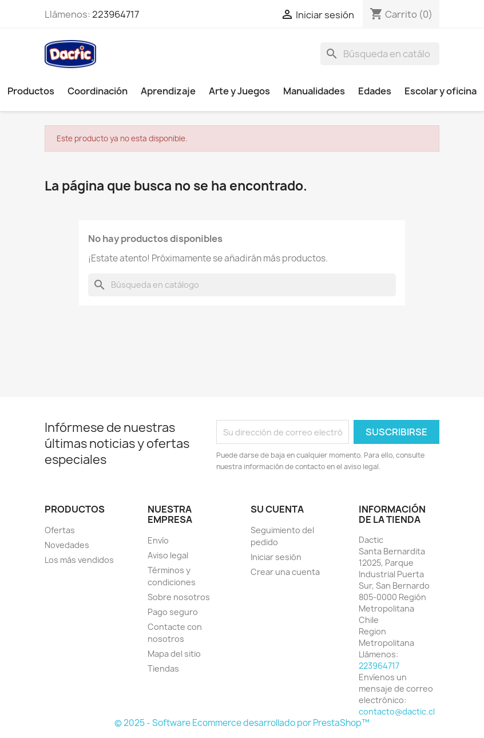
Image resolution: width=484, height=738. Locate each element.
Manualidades (314, 91)
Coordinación (98, 91)
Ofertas (60, 530)
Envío (158, 540)
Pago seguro (173, 611)
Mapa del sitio (174, 653)
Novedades (67, 544)
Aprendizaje (168, 91)
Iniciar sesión (276, 556)
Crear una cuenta (285, 571)
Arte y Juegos (239, 91)
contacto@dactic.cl (397, 711)
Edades (374, 91)
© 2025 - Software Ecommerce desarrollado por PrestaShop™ (242, 723)
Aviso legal (168, 555)
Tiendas (163, 668)
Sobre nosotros (179, 597)
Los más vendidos (79, 559)
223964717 (115, 14)
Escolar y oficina (440, 91)
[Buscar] (379, 53)
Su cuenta (277, 509)
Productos (30, 91)
